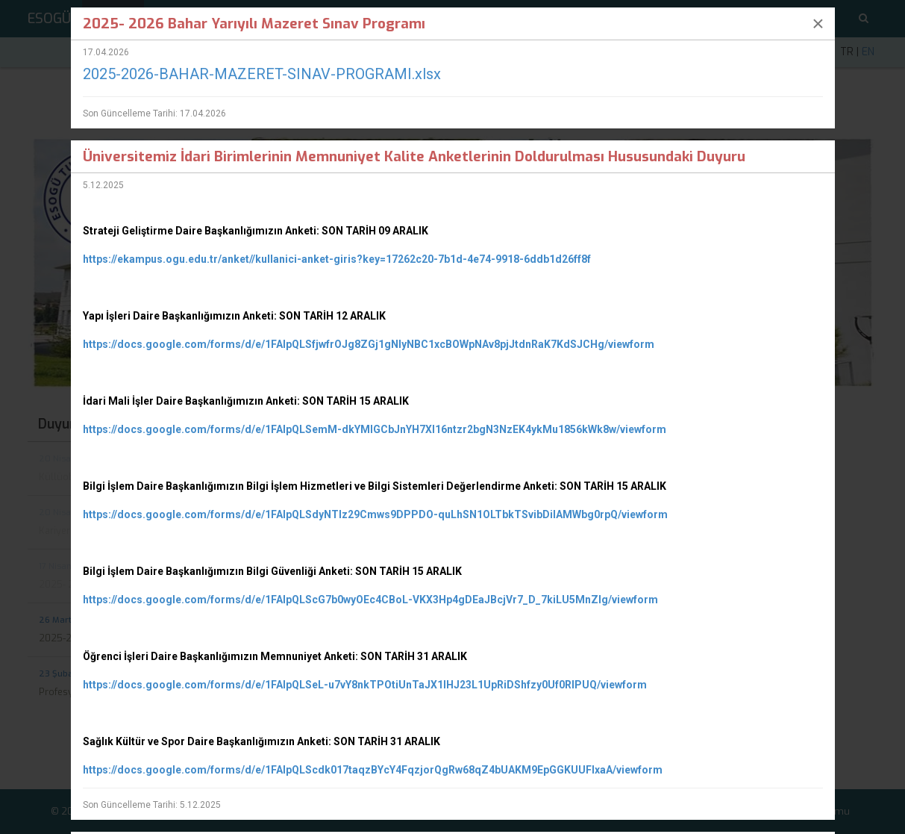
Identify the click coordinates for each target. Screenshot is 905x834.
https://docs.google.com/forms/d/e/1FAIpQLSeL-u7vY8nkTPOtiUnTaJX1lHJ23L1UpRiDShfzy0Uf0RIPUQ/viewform (365, 685)
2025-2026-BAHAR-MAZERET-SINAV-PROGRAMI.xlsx (262, 74)
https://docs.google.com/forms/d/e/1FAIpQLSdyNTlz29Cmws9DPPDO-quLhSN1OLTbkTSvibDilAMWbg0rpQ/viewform (375, 514)
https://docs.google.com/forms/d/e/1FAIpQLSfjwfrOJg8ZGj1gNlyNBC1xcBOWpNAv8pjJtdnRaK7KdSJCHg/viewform (368, 344)
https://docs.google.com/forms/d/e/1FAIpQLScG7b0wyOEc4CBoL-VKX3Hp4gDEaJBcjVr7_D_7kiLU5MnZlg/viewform (370, 600)
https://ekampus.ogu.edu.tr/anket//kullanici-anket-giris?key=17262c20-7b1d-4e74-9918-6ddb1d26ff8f (337, 259)
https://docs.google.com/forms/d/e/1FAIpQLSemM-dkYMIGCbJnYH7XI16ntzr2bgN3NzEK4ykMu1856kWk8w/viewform (374, 429)
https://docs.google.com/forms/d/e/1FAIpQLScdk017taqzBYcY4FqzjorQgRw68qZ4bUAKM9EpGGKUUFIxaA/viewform (373, 770)
